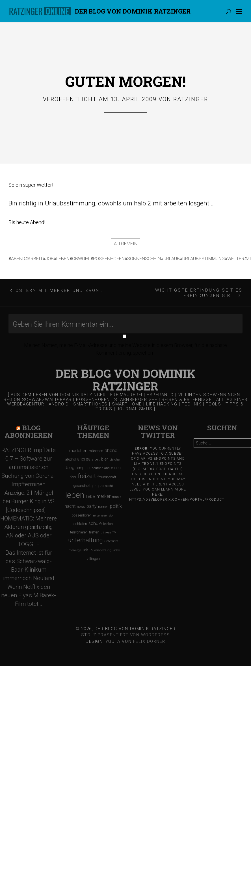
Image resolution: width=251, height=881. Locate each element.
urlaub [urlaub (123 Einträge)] (88, 548)
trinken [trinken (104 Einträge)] (106, 530)
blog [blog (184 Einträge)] (70, 465)
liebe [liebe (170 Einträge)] (90, 494)
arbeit (34, 257)
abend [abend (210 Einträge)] (111, 448)
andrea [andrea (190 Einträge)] (83, 456)
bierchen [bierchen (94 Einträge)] (115, 457)
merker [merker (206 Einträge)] (103, 494)
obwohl (81, 257)
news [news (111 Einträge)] (81, 505)
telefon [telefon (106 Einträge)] (108, 522)
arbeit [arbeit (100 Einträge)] (96, 457)
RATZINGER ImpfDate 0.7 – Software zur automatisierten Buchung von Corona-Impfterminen (28, 464)
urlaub (171, 257)
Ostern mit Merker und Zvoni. (59, 288)
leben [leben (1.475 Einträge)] (75, 493)
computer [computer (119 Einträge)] (83, 466)
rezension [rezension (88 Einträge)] (107, 513)
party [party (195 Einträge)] (91, 504)
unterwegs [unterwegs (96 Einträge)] (73, 548)
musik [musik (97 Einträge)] (116, 495)
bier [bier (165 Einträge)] (104, 456)
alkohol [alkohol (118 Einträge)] (70, 457)
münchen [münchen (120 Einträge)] (96, 448)
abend (17, 257)
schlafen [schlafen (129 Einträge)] (80, 521)
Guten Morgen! (125, 81)
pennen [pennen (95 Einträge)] (103, 505)
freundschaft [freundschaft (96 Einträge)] (107, 475)
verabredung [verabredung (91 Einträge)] (102, 548)
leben (62, 257)
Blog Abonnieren (29, 429)
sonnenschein (143, 257)
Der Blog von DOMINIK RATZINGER (133, 11)
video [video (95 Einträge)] (116, 548)
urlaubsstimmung (203, 257)
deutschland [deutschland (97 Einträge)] (101, 466)
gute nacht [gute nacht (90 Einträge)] (105, 483)
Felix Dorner (149, 639)
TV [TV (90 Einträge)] (114, 530)
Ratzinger (190, 99)
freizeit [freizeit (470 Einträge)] (87, 473)
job (49, 257)
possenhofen (108, 257)
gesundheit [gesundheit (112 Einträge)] (81, 483)
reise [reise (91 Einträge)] (96, 513)
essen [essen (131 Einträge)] (116, 466)
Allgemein (125, 242)
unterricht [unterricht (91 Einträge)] (111, 539)
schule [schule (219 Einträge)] (95, 521)
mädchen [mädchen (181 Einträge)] (78, 448)
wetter (235, 257)
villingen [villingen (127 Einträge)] (93, 556)
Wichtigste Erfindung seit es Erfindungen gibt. (199, 290)
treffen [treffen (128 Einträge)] (94, 530)
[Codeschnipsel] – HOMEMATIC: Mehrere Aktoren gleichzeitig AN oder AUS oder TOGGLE (28, 524)
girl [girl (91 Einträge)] (94, 483)
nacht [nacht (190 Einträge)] (70, 504)
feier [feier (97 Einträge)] (73, 475)
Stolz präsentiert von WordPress (125, 632)
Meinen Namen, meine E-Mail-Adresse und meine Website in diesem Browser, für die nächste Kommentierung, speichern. (125, 346)
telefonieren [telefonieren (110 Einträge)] (79, 530)
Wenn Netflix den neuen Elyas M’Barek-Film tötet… (28, 593)
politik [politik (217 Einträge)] (116, 504)
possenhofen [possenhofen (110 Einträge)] (82, 513)
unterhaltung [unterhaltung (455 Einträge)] (85, 538)
